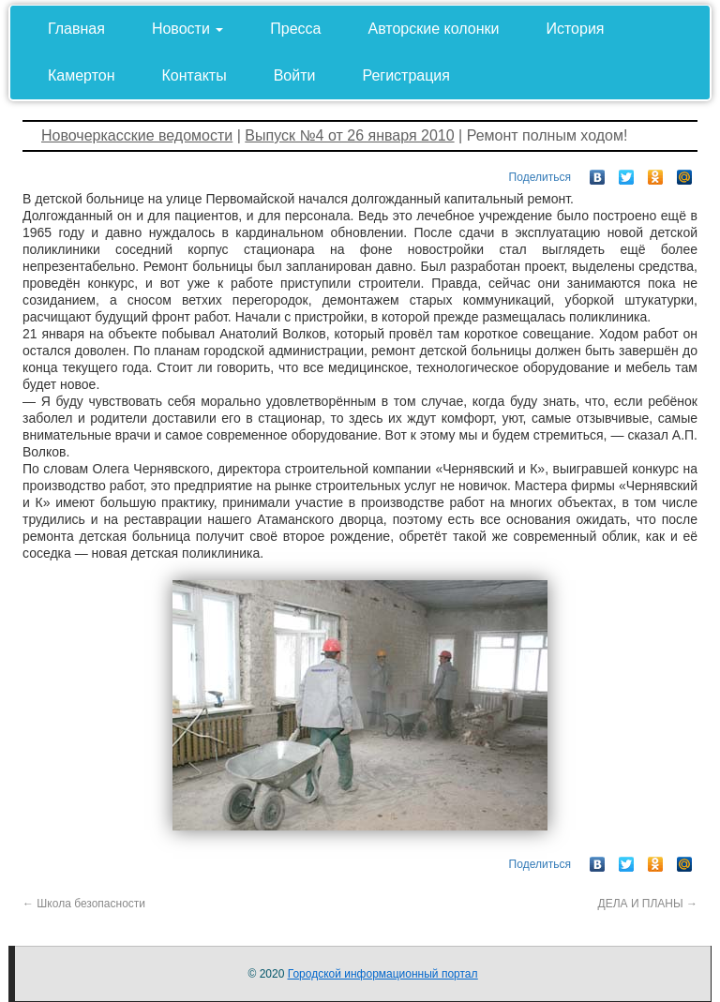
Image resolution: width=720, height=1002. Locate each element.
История (575, 29)
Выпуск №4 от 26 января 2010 (349, 135)
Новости (187, 29)
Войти (295, 75)
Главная (76, 29)
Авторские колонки (434, 29)
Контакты (194, 75)
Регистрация (406, 75)
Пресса (295, 29)
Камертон (81, 75)
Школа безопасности (83, 903)
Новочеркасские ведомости (136, 135)
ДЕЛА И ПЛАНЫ (648, 903)
